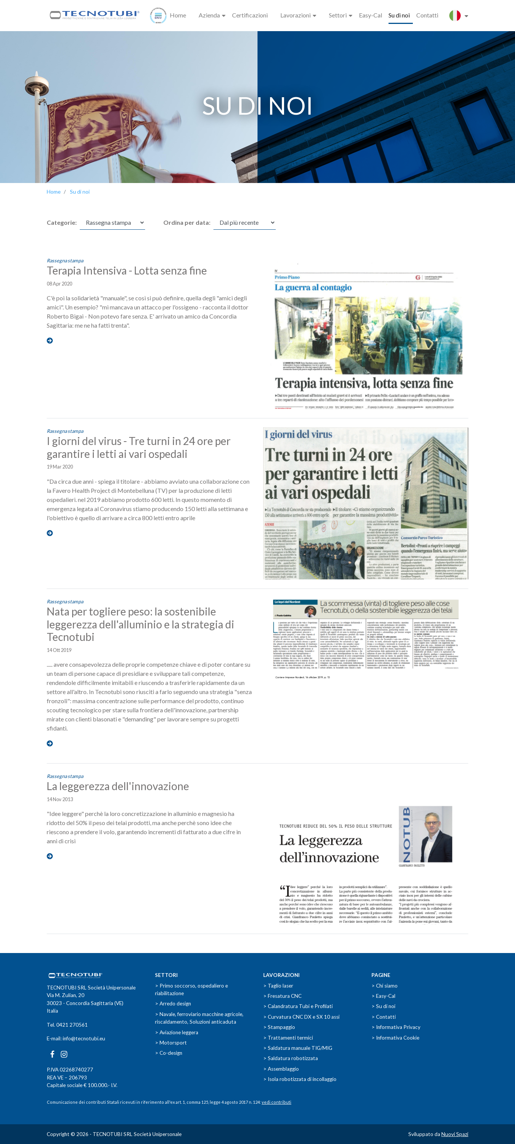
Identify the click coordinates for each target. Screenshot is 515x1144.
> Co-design (168, 1053)
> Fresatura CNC (282, 996)
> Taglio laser (278, 986)
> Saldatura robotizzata (290, 1058)
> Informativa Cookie (395, 1038)
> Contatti (383, 1017)
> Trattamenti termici (288, 1038)
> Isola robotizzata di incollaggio (299, 1079)
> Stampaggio (279, 1027)
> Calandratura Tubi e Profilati (298, 1006)
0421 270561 (72, 1025)
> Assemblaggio (281, 1069)
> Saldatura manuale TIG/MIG (297, 1048)
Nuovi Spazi (454, 1134)
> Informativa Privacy (395, 1027)
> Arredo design (173, 1003)
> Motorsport (171, 1043)
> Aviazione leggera (176, 1032)
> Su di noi (383, 1006)
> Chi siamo (384, 986)
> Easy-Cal (383, 996)
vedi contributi (276, 1102)
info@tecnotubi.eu (84, 1038)
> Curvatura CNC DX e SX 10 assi (301, 1017)
